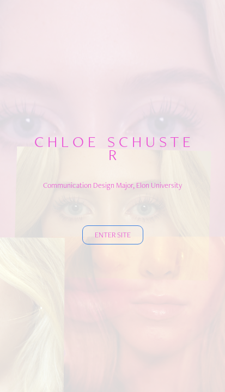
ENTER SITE (113, 235)
